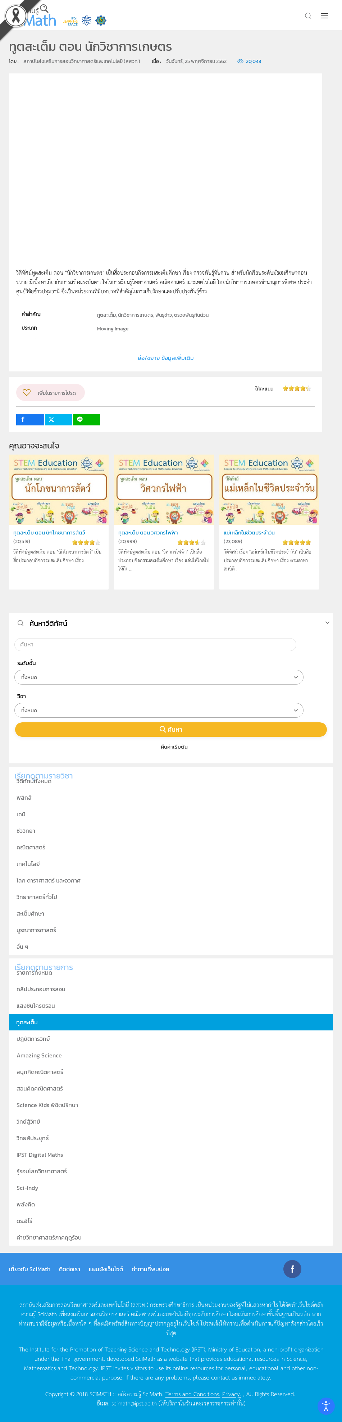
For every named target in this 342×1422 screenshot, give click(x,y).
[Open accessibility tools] (326, 1406)
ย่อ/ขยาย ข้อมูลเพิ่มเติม (166, 357)
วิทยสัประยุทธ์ (33, 1138)
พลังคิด (26, 1204)
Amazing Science (39, 1055)
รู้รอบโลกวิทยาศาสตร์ (42, 1171)
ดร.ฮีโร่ (24, 1220)
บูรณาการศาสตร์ (36, 930)
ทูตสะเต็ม (27, 1022)
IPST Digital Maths (40, 1154)
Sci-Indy (27, 1187)
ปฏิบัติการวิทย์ (33, 1038)
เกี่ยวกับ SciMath (29, 1269)
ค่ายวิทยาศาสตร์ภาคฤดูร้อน (49, 1237)
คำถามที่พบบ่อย (150, 1269)
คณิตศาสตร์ (31, 847)
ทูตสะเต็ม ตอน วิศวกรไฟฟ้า (148, 532)
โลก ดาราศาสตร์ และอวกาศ (49, 880)
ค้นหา (171, 729)
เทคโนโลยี (28, 863)
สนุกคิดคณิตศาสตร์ (40, 1071)
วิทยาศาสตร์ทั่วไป (37, 897)
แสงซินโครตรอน (36, 1005)
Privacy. (231, 1393)
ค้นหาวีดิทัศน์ (48, 623)
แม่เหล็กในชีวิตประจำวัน (249, 532)
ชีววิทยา (26, 830)
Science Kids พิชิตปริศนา (47, 1105)
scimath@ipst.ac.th (134, 1403)
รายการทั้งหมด (34, 972)
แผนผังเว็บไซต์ (106, 1269)
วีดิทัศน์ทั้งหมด (34, 781)
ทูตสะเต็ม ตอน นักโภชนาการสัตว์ (49, 532)
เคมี (21, 814)
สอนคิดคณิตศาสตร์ (40, 1088)
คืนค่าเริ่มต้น (171, 746)
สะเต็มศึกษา (30, 913)
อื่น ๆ (22, 946)
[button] (325, 15)
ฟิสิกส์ (24, 797)
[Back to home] (30, 15)
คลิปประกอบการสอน (41, 989)
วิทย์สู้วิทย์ (28, 1121)
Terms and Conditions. (192, 1393)
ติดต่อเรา (69, 1269)
